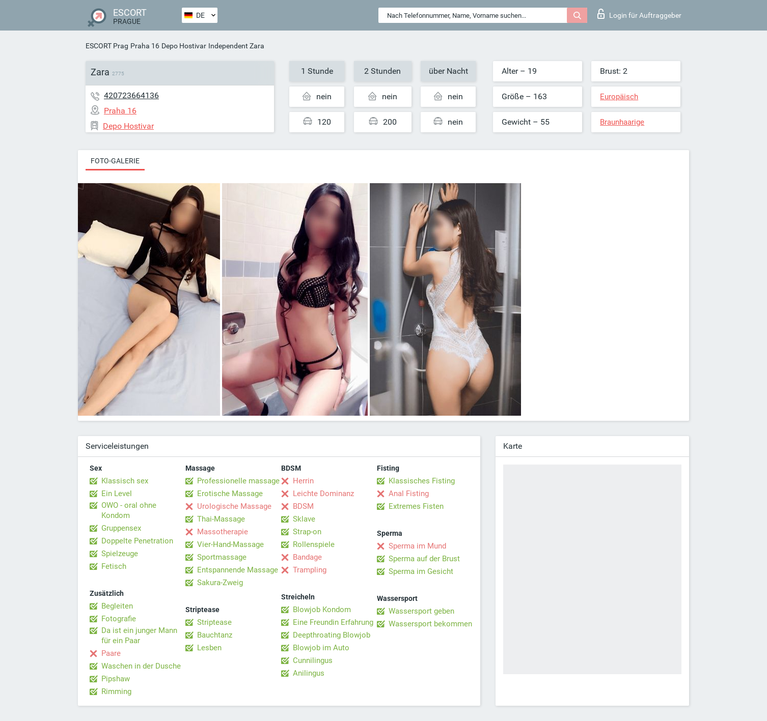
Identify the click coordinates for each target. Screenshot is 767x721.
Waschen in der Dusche (141, 666)
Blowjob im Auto (321, 647)
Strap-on (307, 531)
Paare (111, 653)
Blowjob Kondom (322, 609)
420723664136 (131, 95)
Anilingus (308, 673)
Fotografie (118, 618)
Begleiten (117, 606)
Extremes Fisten (416, 506)
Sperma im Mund (417, 546)
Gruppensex (121, 528)
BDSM (303, 506)
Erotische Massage (230, 493)
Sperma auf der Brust (424, 558)
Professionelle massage (238, 480)
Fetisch (113, 566)
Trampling (309, 569)
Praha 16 (144, 46)
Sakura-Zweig (220, 582)
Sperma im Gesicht (421, 571)
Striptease (214, 622)
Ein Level (116, 493)
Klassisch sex (124, 480)
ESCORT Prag (107, 46)
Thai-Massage (221, 519)
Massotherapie (222, 531)
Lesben (209, 647)
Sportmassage (221, 557)
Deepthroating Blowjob (331, 635)
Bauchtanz (214, 635)
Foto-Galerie (115, 161)
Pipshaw (115, 678)
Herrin (303, 480)
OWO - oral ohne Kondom (128, 510)
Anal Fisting (409, 493)
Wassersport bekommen (430, 623)
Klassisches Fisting (422, 480)
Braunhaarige (622, 122)
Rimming (116, 691)
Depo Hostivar (183, 46)
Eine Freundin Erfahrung (333, 622)
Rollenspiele (314, 544)
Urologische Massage (234, 506)
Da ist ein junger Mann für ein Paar (139, 635)
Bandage (307, 557)
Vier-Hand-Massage (230, 544)
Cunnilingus (313, 660)
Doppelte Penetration (137, 540)
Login (639, 13)
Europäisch (619, 96)
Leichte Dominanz (323, 493)
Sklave (304, 519)
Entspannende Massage (237, 569)
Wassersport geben (421, 611)
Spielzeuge (119, 553)
